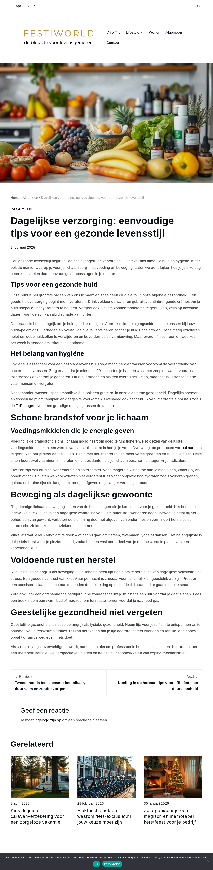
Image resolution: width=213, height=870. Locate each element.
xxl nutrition (192, 447)
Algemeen (174, 32)
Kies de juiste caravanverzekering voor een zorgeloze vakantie (37, 816)
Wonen (154, 32)
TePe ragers (26, 405)
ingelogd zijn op (48, 720)
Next (154, 683)
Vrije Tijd (114, 32)
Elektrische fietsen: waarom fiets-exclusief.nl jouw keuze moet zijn (104, 816)
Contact (115, 42)
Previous (58, 683)
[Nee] (208, 861)
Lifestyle (135, 32)
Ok (96, 864)
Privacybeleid (112, 864)
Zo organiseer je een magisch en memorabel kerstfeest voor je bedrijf (170, 816)
